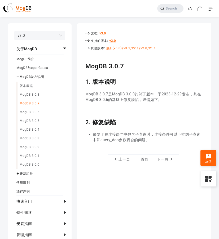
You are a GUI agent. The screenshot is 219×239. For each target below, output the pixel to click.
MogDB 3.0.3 (29, 138)
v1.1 (152, 48)
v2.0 (144, 48)
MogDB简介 (25, 59)
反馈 (208, 158)
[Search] (170, 8)
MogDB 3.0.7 (30, 103)
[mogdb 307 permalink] (81, 65)
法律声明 (23, 191)
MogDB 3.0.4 (29, 129)
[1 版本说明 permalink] (81, 81)
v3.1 (127, 48)
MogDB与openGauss (32, 68)
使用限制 (23, 182)
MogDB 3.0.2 (29, 147)
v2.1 (135, 48)
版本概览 (26, 86)
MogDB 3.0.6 (29, 112)
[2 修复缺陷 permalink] (81, 122)
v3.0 (102, 33)
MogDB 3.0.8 (29, 94)
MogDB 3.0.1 (29, 156)
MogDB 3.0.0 (29, 164)
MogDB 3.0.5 (29, 121)
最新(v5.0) (114, 48)
